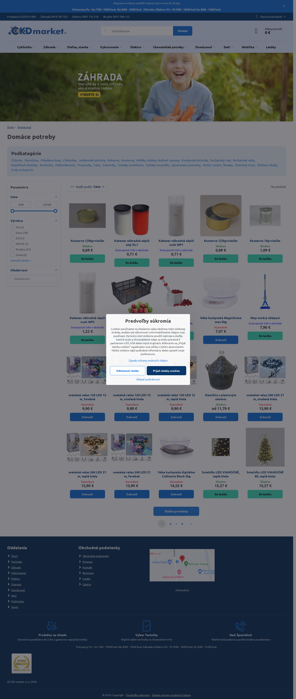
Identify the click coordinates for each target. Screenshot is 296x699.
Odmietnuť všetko (127, 370)
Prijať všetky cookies (166, 370)
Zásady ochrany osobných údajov (148, 360)
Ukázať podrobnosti (148, 379)
